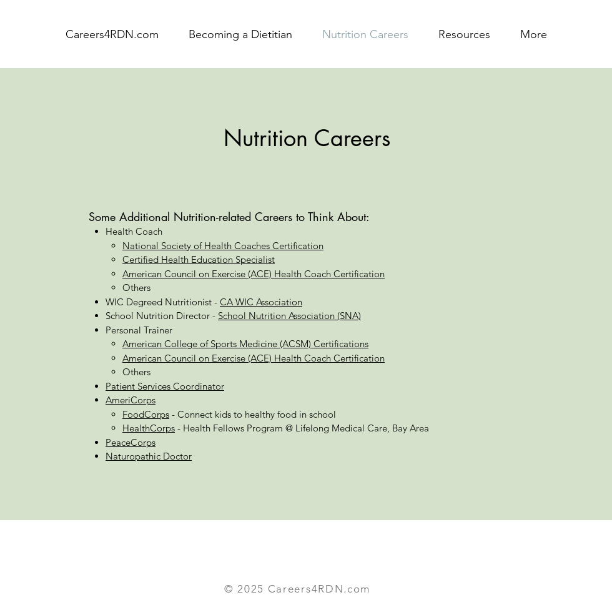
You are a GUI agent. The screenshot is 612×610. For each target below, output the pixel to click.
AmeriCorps (130, 400)
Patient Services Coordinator (165, 386)
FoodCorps (145, 414)
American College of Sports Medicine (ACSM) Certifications (245, 344)
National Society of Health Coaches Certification (222, 246)
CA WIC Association (261, 302)
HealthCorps (148, 428)
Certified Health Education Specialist (198, 259)
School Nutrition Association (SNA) (289, 316)
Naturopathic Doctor (149, 456)
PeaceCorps (130, 442)
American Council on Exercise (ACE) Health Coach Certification (253, 274)
